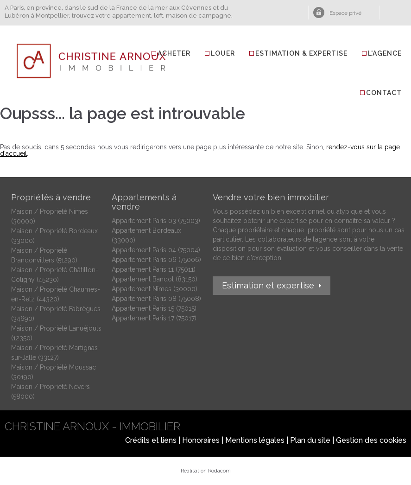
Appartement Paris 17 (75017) (154, 318)
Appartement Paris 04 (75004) (156, 250)
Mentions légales (255, 440)
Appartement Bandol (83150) (154, 279)
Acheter (174, 53)
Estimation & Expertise (301, 53)
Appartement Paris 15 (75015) (154, 308)
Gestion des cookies (371, 440)
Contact (384, 92)
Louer (223, 53)
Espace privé (345, 13)
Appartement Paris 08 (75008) (156, 298)
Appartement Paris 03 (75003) (156, 220)
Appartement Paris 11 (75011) (154, 269)
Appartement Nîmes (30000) (154, 289)
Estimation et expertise (268, 285)
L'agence (385, 53)
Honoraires (201, 440)
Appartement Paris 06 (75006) (156, 259)
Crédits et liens (151, 440)
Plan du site (310, 440)
